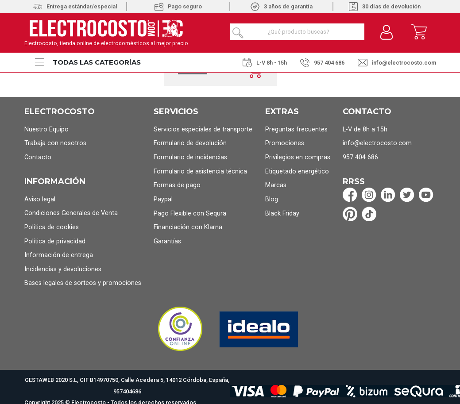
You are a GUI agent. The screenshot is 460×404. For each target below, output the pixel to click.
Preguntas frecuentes (296, 129)
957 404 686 (322, 63)
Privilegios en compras (297, 157)
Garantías (167, 241)
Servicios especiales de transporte (203, 129)
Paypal (163, 199)
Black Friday (282, 213)
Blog (271, 199)
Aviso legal (39, 199)
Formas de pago (177, 185)
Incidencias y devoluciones (62, 269)
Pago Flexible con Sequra (190, 213)
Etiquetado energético (297, 171)
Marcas (275, 185)
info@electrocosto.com (397, 62)
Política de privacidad (54, 241)
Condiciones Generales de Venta (71, 213)
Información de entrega (58, 255)
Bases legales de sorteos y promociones (82, 283)
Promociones (284, 143)
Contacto (37, 157)
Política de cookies (51, 227)
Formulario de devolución (190, 143)
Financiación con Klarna (188, 227)
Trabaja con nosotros (55, 143)
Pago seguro (178, 6)
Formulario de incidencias (190, 157)
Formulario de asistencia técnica (200, 171)
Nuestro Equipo (46, 129)
